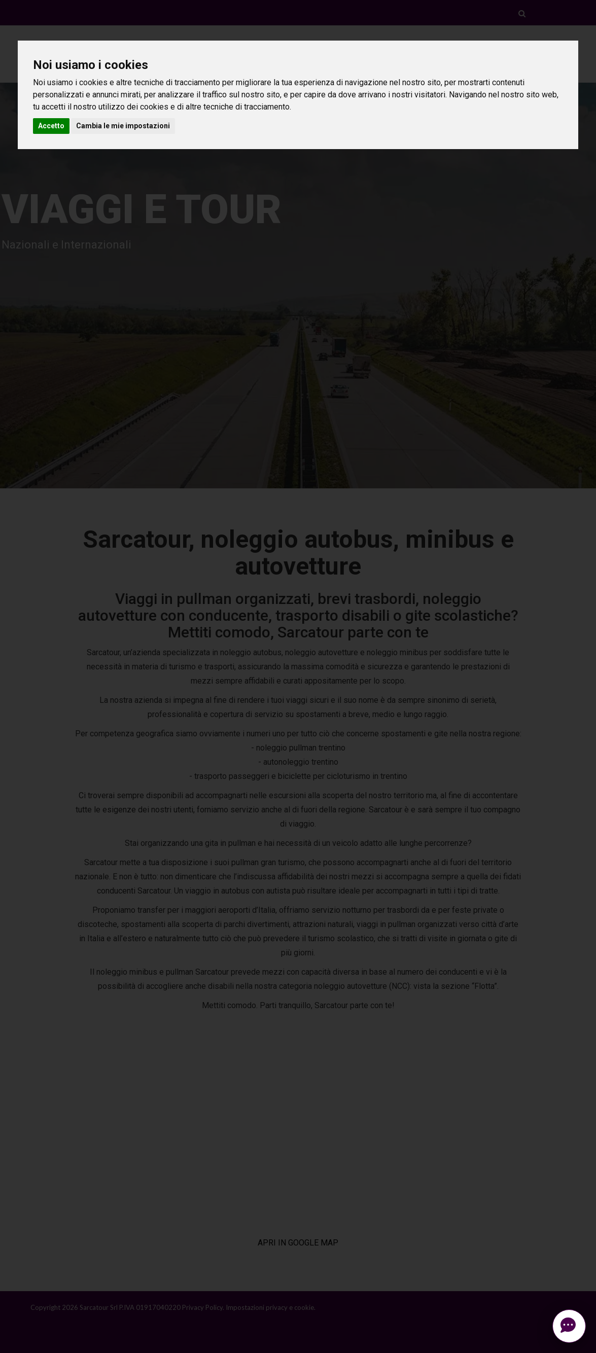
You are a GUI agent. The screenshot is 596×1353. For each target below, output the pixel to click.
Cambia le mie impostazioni (123, 126)
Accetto (51, 126)
